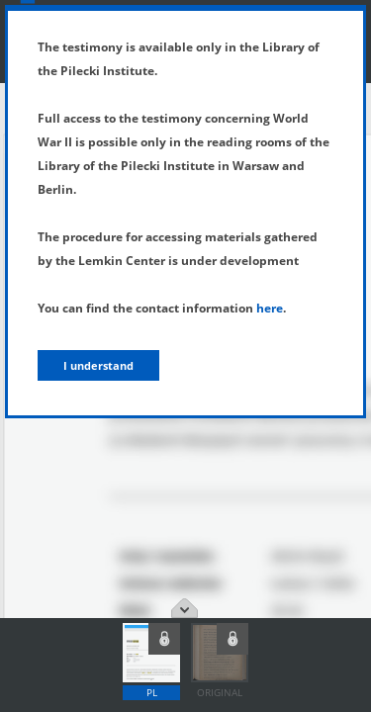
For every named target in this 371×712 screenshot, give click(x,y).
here (269, 308)
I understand (98, 365)
